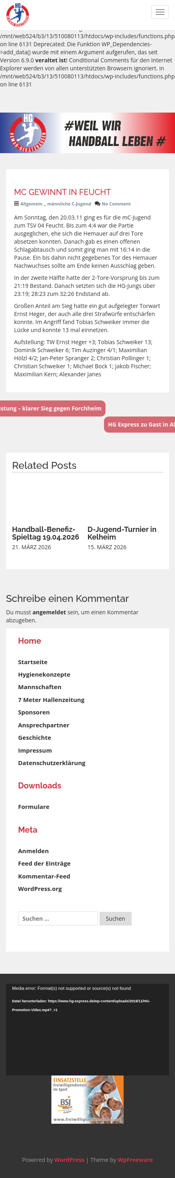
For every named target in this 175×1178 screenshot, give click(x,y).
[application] (87, 1029)
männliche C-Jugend (69, 204)
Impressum (35, 750)
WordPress (69, 1160)
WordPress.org (40, 889)
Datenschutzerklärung (51, 763)
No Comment (116, 204)
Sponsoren (34, 712)
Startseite (32, 662)
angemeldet (49, 612)
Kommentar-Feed (44, 876)
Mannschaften (39, 687)
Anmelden (33, 851)
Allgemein (31, 204)
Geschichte (34, 737)
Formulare (33, 806)
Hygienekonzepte (44, 674)
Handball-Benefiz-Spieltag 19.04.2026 (45, 533)
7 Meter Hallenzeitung (51, 700)
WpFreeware (135, 1160)
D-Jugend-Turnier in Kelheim (122, 533)
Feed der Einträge (44, 863)
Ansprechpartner (43, 725)
